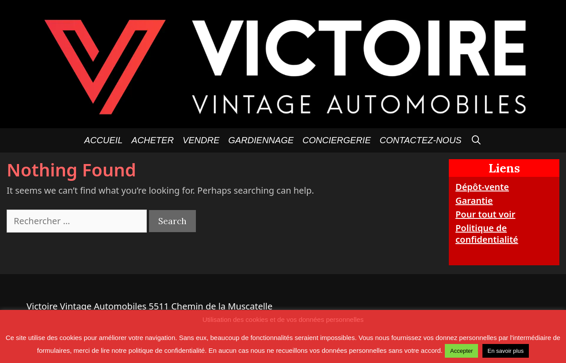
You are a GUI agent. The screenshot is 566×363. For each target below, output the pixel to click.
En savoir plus (506, 351)
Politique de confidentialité (486, 233)
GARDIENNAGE (261, 140)
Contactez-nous (421, 140)
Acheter (152, 140)
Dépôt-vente (482, 187)
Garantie (474, 200)
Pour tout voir (485, 214)
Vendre (201, 140)
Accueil (103, 140)
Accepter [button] (461, 351)
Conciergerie (336, 140)
